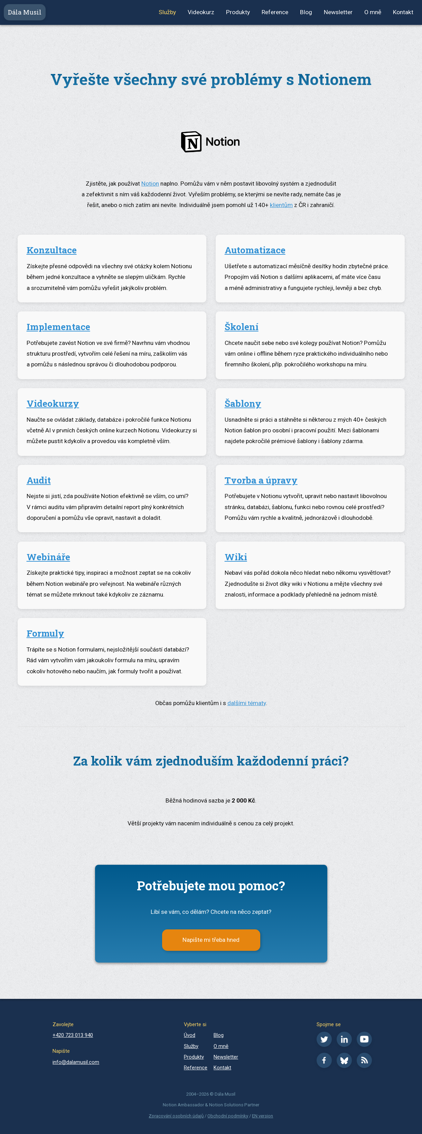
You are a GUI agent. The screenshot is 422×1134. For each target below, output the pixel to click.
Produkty (238, 12)
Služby (167, 12)
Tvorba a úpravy (261, 480)
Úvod (189, 1035)
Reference (275, 12)
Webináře (48, 557)
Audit (39, 480)
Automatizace (255, 250)
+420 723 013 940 (73, 1035)
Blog (306, 12)
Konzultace (52, 250)
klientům (281, 205)
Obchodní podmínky (227, 1115)
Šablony (243, 403)
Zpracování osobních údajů (176, 1115)
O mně (372, 12)
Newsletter (338, 12)
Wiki (236, 557)
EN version (262, 1115)
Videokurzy (53, 403)
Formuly (45, 633)
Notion (150, 183)
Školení (242, 326)
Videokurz (201, 12)
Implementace (58, 326)
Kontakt (403, 12)
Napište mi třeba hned (211, 939)
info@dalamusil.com (76, 1062)
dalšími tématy (246, 703)
